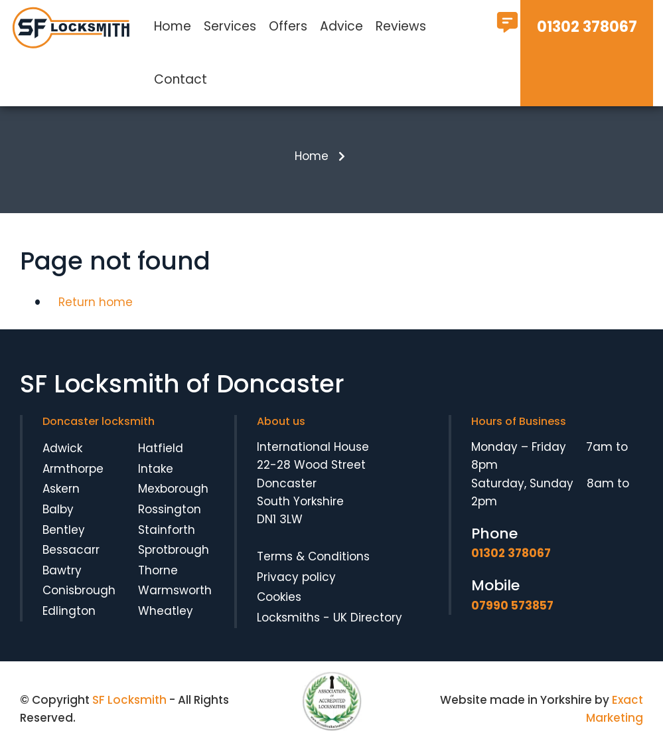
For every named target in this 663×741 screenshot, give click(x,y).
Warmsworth (175, 590)
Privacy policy (296, 577)
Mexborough (173, 489)
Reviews (401, 26)
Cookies (279, 597)
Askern (61, 489)
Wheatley (165, 611)
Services (230, 26)
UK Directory (367, 617)
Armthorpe (73, 469)
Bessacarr (71, 550)
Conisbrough (78, 590)
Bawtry (62, 570)
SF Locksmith (129, 700)
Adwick (62, 448)
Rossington (169, 509)
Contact (180, 79)
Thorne (158, 570)
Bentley (63, 530)
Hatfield (160, 448)
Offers (288, 26)
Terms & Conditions (313, 556)
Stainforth (166, 530)
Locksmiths (288, 617)
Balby (58, 509)
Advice (341, 26)
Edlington (69, 611)
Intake (155, 469)
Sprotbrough (173, 550)
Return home (95, 302)
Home (172, 26)
